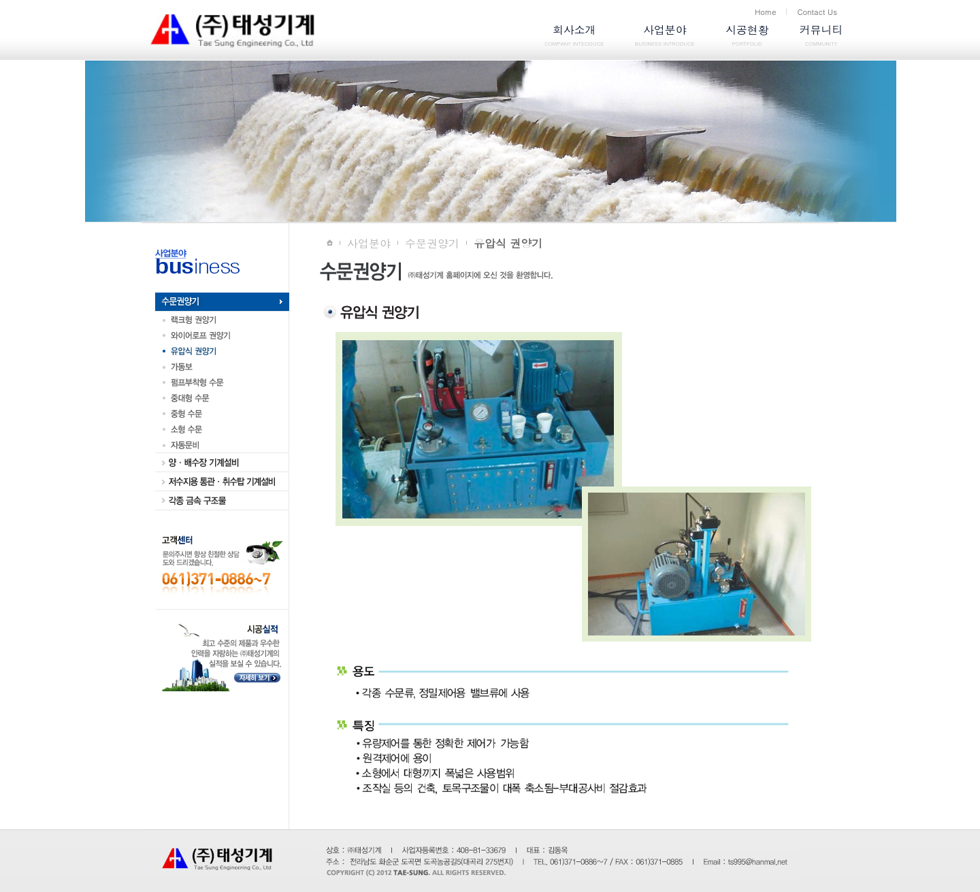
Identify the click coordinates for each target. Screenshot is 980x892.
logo (298, 31)
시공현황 (746, 37)
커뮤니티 (821, 37)
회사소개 (574, 37)
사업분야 (665, 37)
